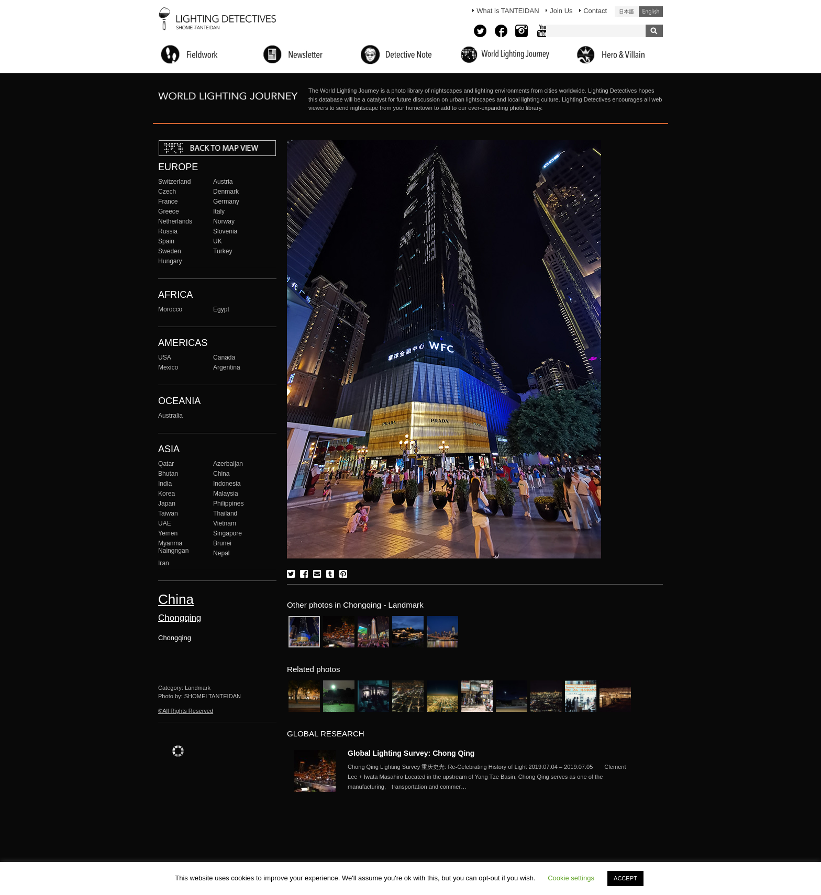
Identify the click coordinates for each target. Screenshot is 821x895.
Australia (170, 415)
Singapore (227, 533)
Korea (166, 493)
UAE (164, 523)
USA (164, 357)
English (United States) (651, 11)
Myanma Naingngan (173, 547)
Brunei (222, 543)
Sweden (169, 251)
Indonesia (226, 483)
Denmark (226, 191)
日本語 (627, 11)
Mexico (168, 367)
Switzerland (174, 181)
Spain (166, 241)
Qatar (166, 463)
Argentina (226, 367)
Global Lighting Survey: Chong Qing (411, 753)
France (168, 201)
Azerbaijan (228, 463)
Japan (166, 503)
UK (217, 241)
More (489, 776)
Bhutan (168, 473)
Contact (595, 11)
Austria (223, 181)
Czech (167, 191)
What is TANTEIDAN (507, 11)
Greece (168, 211)
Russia (167, 231)
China (221, 473)
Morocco (170, 309)
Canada (224, 357)
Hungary (170, 261)
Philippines (228, 503)
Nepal (221, 553)
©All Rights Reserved (185, 711)
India (165, 483)
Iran (163, 563)
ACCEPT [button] (625, 878)
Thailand (225, 513)
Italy (219, 211)
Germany (226, 201)
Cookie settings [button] (571, 878)
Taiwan (168, 513)
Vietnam (224, 523)
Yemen (167, 533)
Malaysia (225, 493)
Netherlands (175, 221)
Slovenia (225, 231)
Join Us (561, 11)
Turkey (222, 251)
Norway (224, 221)
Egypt (221, 309)
